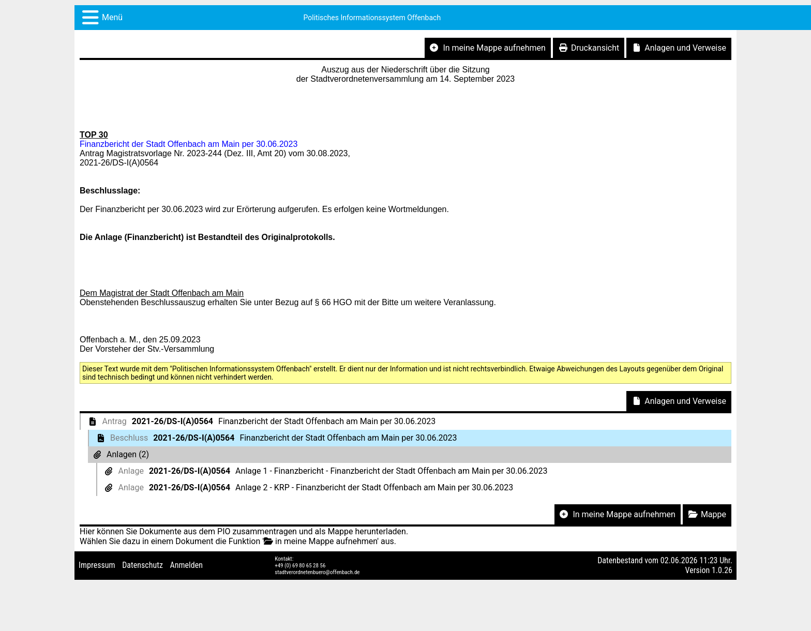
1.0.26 (722, 570)
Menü (112, 17)
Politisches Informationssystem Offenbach (372, 17)
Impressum (97, 565)
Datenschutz (142, 565)
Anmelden (186, 565)
